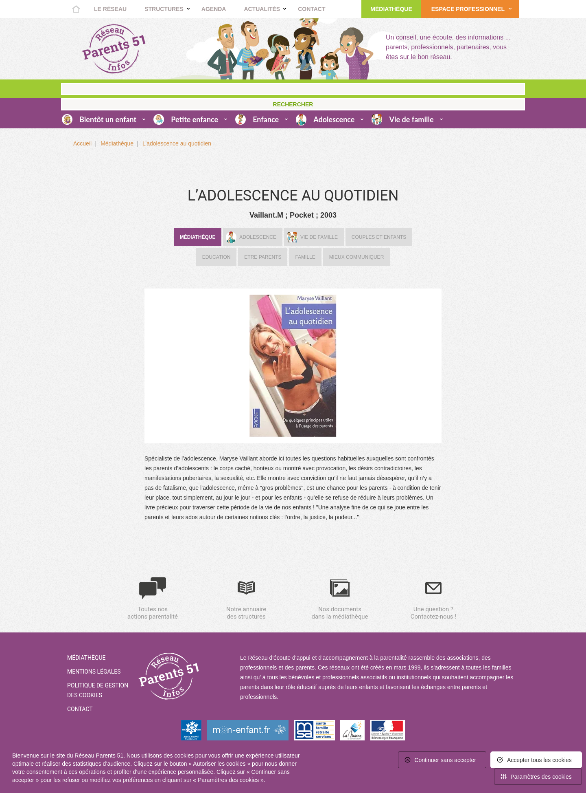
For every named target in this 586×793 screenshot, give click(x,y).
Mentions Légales (94, 671)
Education (216, 257)
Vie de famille (411, 119)
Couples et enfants (379, 237)
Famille (305, 257)
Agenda (213, 9)
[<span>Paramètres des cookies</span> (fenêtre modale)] (538, 776)
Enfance (266, 119)
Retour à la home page (113, 48)
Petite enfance (194, 119)
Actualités (262, 9)
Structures (164, 9)
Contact (311, 9)
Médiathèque (391, 9)
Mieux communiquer (356, 257)
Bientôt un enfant (107, 119)
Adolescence (333, 119)
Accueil (76, 9)
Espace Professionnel (468, 9)
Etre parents (262, 257)
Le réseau (110, 9)
